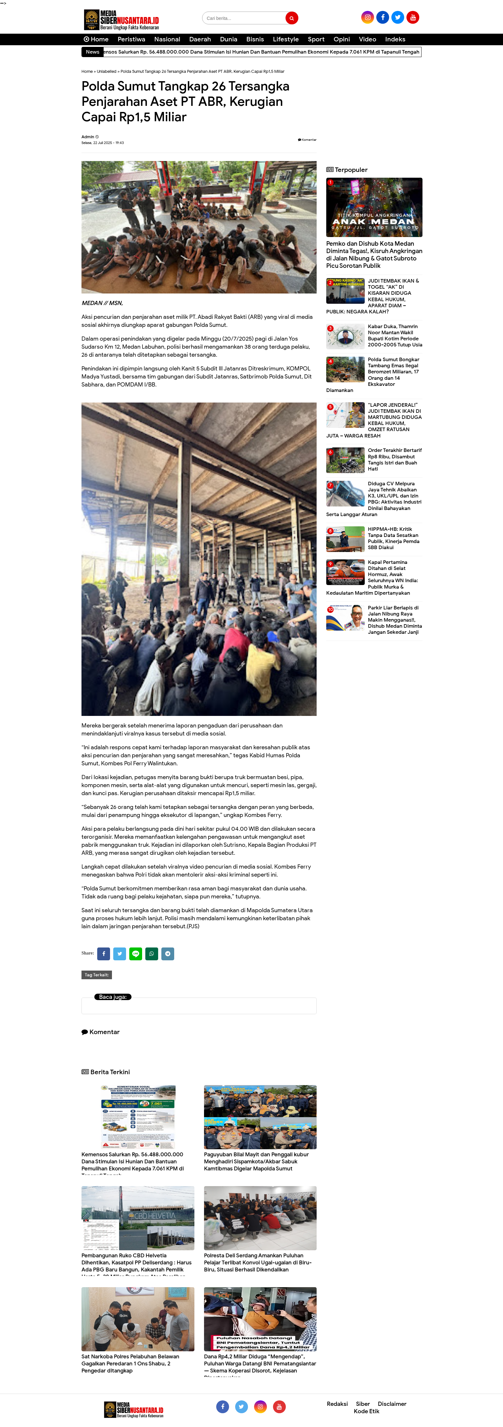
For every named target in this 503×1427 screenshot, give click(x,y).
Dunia (228, 39)
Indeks (395, 39)
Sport (316, 39)
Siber (363, 1403)
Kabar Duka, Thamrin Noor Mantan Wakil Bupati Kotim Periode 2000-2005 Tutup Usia (395, 335)
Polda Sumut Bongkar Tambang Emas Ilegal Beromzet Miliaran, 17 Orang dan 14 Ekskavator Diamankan (372, 375)
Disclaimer (392, 1403)
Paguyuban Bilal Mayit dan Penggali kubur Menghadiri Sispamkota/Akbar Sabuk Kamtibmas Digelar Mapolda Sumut (256, 1161)
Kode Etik (366, 1411)
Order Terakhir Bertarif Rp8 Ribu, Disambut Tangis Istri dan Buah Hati (395, 459)
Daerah (200, 39)
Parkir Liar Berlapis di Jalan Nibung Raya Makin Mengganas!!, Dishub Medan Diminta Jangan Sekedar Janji (395, 620)
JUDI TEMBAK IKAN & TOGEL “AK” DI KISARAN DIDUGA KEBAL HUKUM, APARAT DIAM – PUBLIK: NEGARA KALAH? (372, 296)
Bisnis (255, 39)
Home (96, 39)
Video (367, 39)
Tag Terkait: (97, 975)
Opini (342, 39)
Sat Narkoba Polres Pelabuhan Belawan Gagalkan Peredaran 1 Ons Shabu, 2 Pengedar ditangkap (130, 1363)
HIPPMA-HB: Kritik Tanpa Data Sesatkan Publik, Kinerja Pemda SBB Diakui (394, 538)
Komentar (307, 140)
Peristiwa (131, 39)
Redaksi (337, 1403)
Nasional (167, 39)
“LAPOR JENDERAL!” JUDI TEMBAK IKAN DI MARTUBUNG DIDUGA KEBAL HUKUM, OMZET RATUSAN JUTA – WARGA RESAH (374, 420)
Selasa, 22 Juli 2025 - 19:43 (102, 142)
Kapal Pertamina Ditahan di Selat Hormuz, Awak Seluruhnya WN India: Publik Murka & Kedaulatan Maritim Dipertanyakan (372, 577)
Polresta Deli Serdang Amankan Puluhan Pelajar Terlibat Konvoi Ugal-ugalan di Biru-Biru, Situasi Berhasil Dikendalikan (258, 1262)
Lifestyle (286, 39)
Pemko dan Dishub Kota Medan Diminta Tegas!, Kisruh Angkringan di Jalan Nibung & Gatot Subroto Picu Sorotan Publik (374, 254)
